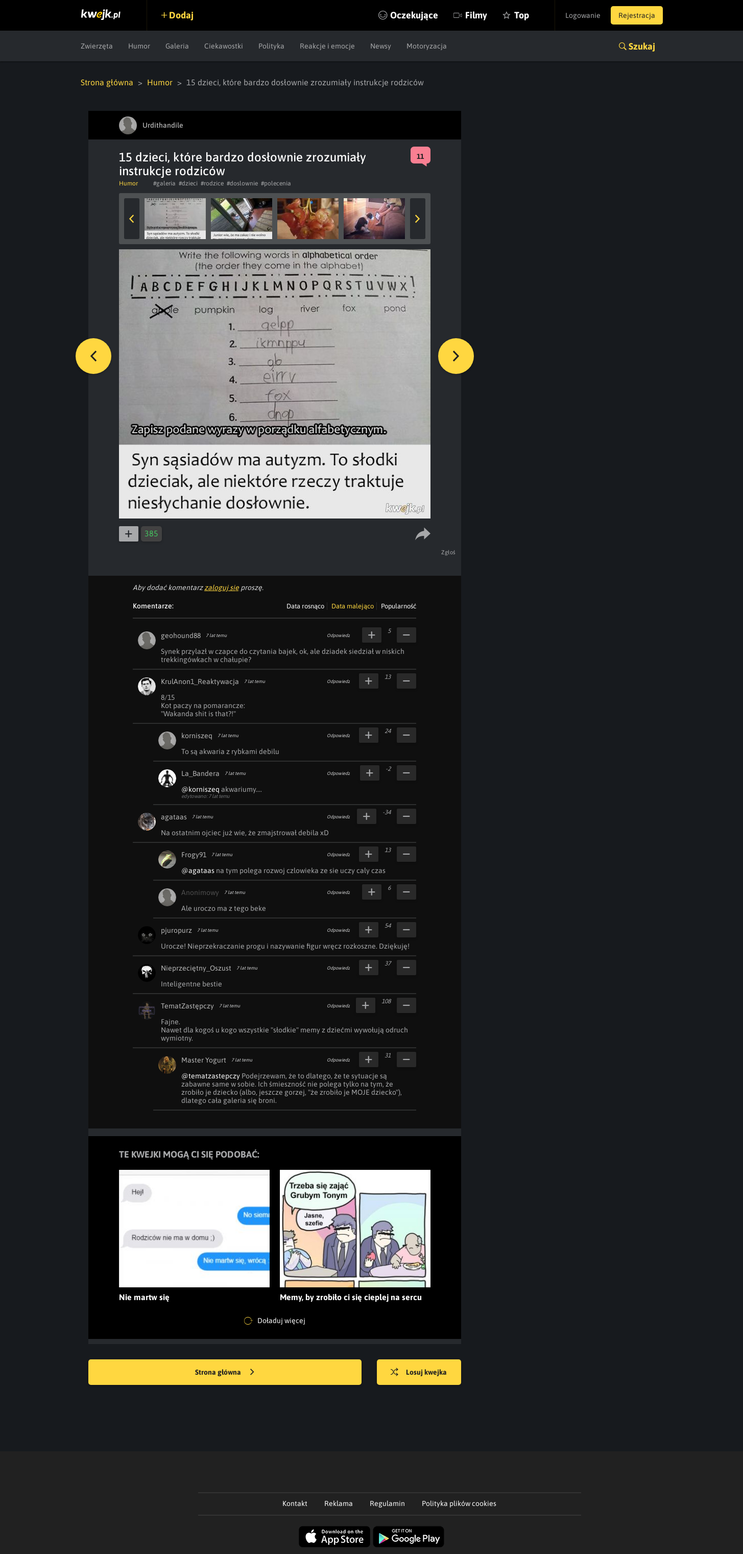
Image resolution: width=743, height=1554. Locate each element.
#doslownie (242, 183)
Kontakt (294, 1503)
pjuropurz (176, 930)
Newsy (380, 46)
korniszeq (196, 736)
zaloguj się (221, 587)
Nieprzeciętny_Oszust (196, 968)
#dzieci (188, 183)
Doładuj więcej (274, 1321)
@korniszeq (200, 789)
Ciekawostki (223, 46)
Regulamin (387, 1503)
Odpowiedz (338, 635)
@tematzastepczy (210, 1076)
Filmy (476, 15)
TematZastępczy (187, 1006)
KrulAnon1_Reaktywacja (200, 681)
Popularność (398, 606)
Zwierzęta (97, 46)
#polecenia (276, 183)
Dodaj (181, 15)
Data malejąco (352, 606)
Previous (131, 218)
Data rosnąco (305, 606)
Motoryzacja (426, 46)
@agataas (197, 870)
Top (521, 15)
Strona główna (107, 82)
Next (417, 218)
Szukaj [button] (642, 46)
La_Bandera (200, 773)
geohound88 (181, 635)
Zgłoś (448, 552)
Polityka (271, 46)
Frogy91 (193, 855)
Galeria (177, 46)
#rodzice (212, 183)
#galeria (164, 183)
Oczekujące (414, 15)
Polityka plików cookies (459, 1503)
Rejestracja (636, 15)
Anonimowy (200, 892)
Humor (139, 46)
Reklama (338, 1503)
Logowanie (583, 15)
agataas (174, 817)
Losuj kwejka (419, 1372)
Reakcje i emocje (327, 46)
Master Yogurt (203, 1060)
